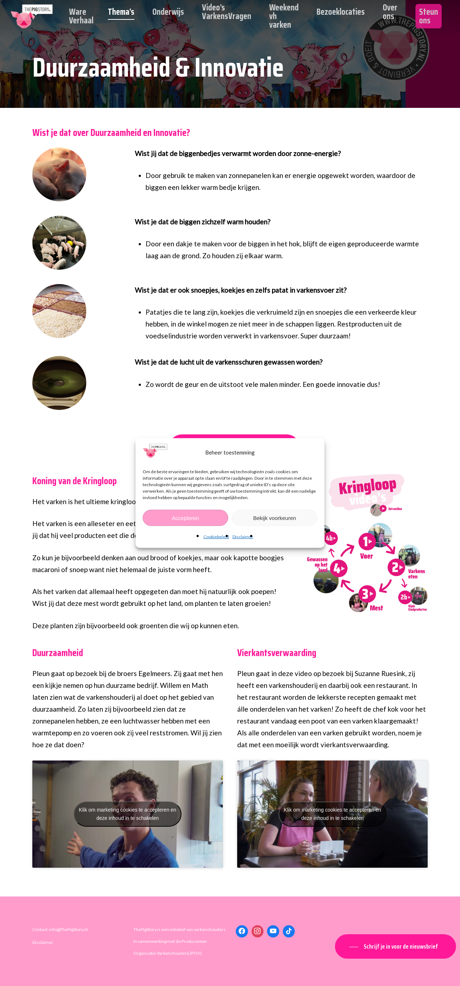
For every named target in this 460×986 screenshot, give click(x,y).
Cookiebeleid (216, 536)
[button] (395, 946)
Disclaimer (243, 536)
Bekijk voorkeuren (274, 518)
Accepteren (185, 518)
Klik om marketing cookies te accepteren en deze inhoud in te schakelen (127, 814)
